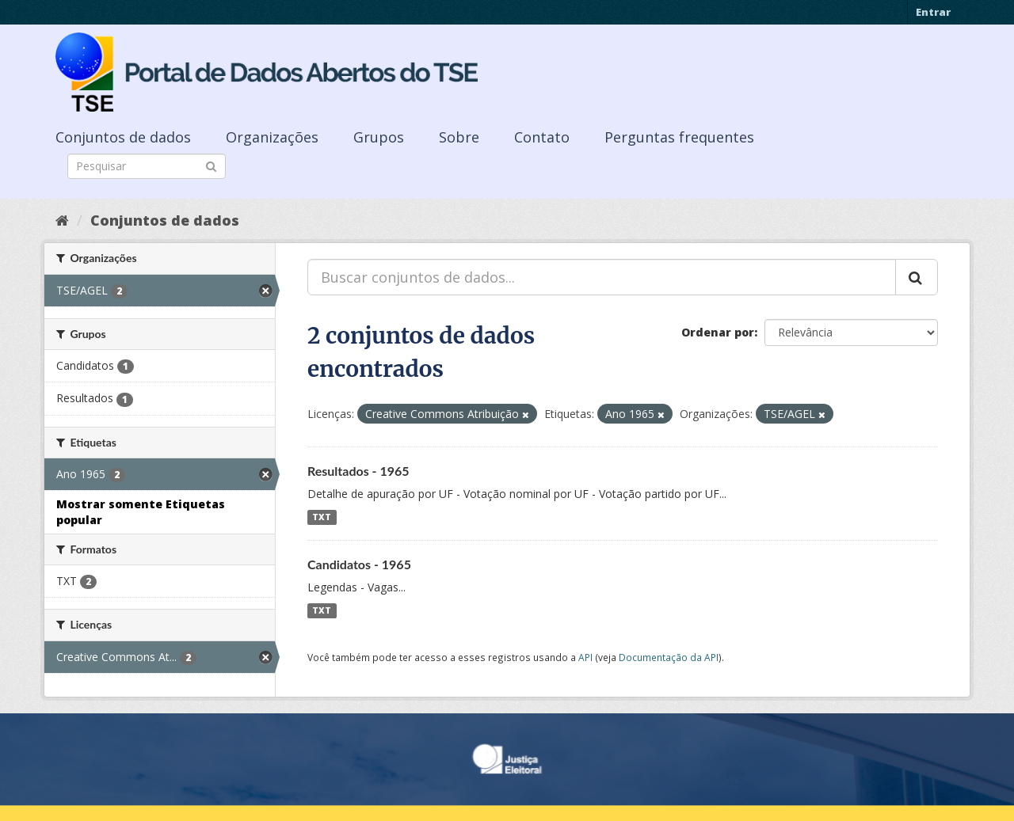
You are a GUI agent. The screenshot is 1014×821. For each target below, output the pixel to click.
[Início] (62, 220)
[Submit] (211, 165)
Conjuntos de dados (123, 136)
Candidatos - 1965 (359, 564)
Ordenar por (717, 332)
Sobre (459, 136)
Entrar (933, 12)
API (585, 657)
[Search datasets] (146, 166)
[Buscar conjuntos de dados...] (601, 277)
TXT (321, 517)
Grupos (378, 136)
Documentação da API (669, 657)
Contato (542, 136)
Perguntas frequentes (679, 136)
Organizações (272, 136)
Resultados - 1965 (358, 470)
